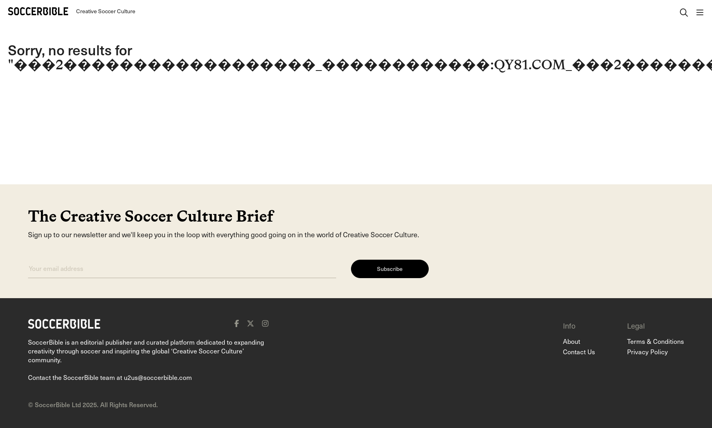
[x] (250, 323)
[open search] (684, 11)
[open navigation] (700, 11)
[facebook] (236, 323)
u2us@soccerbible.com (158, 377)
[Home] (38, 11)
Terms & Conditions (655, 341)
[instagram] (265, 323)
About (571, 341)
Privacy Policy (647, 351)
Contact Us (579, 351)
